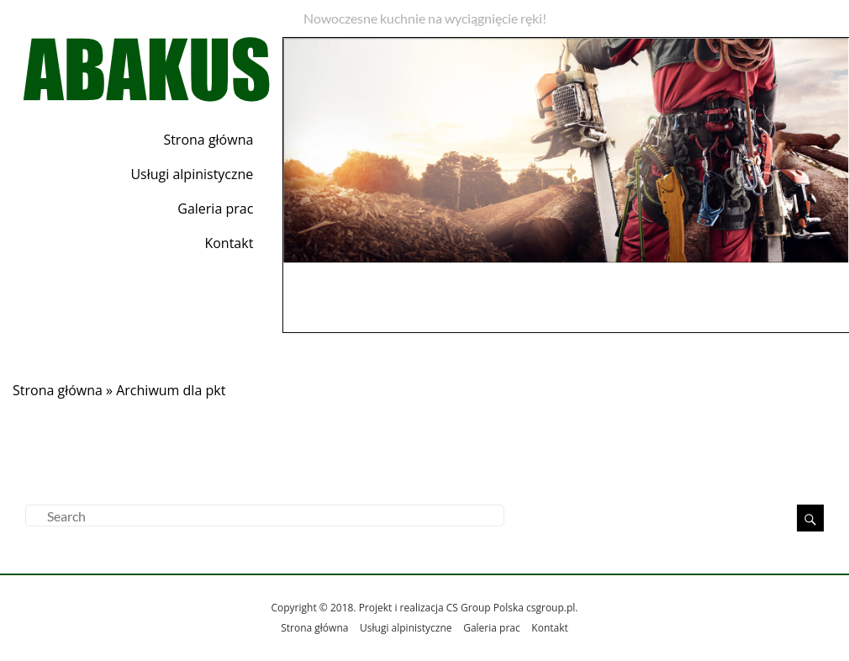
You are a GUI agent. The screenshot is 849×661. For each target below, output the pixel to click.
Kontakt (228, 243)
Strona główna (208, 139)
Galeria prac (215, 208)
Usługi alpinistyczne (191, 174)
